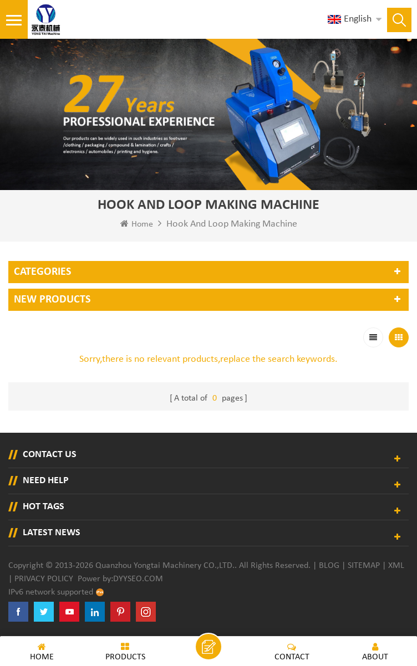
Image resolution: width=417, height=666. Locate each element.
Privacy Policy (43, 579)
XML (396, 565)
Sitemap (364, 565)
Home (136, 224)
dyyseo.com (138, 579)
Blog (329, 565)
